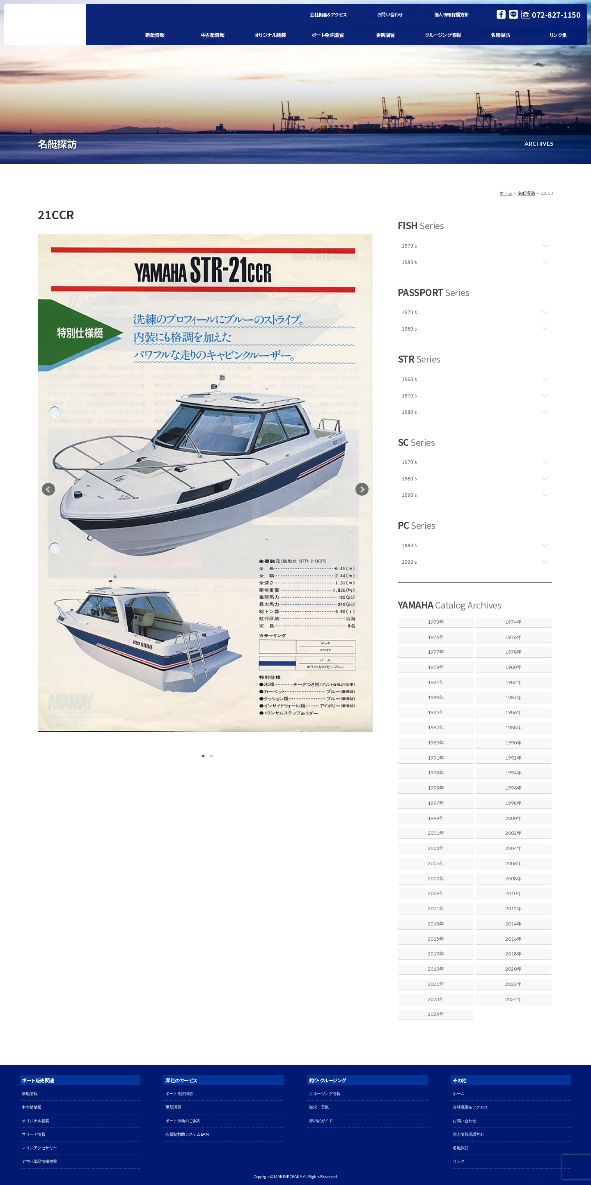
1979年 (436, 667)
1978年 (513, 652)
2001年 (436, 833)
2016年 (513, 939)
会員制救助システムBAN (186, 1134)
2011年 (436, 908)
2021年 (436, 984)
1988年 (513, 727)
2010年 (513, 893)
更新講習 (385, 34)
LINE (513, 14)
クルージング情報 (442, 34)
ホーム (506, 193)
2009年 (436, 893)
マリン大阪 (45, 24)
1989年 (436, 742)
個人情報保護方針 (451, 14)
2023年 (436, 999)
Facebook (501, 14)
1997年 (436, 803)
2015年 (436, 939)
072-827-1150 (556, 14)
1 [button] (201, 754)
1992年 (513, 758)
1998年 (513, 803)
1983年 (436, 697)
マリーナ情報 (33, 1134)
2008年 (513, 878)
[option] (205, 483)
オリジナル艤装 (270, 34)
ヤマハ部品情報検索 (39, 1161)
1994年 (513, 772)
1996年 (513, 788)
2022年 (513, 984)
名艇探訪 (500, 34)
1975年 (436, 637)
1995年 (436, 788)
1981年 (436, 682)
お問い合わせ (389, 14)
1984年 (513, 697)
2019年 (436, 969)
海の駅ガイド (320, 1120)
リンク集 (558, 34)
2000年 (513, 818)
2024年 (513, 999)
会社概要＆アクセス (328, 14)
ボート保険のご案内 (183, 1120)
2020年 (513, 969)
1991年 (436, 758)
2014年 (513, 924)
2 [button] (209, 754)
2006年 (513, 863)
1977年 (436, 652)
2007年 (436, 878)
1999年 (436, 818)
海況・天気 (319, 1107)
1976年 (513, 637)
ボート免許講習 (328, 34)
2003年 (436, 848)
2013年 (436, 924)
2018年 (513, 954)
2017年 (436, 954)
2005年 (436, 863)
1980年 (513, 667)
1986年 (513, 712)
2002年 (513, 833)
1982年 (513, 682)
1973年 (436, 622)
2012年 (513, 908)
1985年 (436, 712)
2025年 (436, 1014)
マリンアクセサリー (39, 1148)
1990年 (513, 742)
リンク (459, 1161)
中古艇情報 (212, 34)
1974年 (513, 622)
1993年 (436, 772)
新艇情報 (154, 34)
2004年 (513, 848)
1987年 (436, 727)
